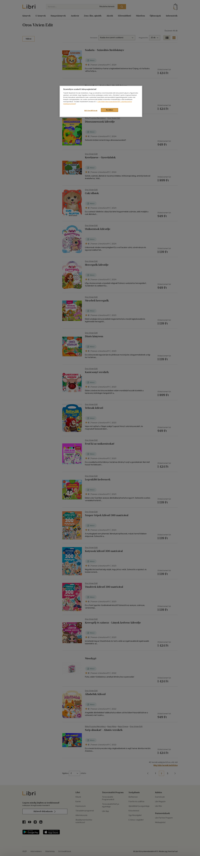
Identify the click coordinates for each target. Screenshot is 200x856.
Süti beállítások (90, 110)
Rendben (109, 110)
